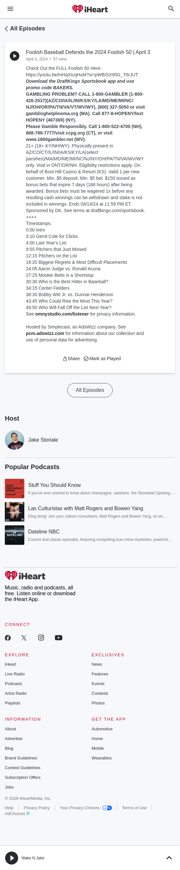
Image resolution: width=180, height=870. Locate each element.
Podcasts (13, 683)
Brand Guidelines (21, 758)
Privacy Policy (37, 807)
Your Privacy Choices (86, 807)
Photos (98, 703)
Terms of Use (134, 807)
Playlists (12, 703)
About (10, 728)
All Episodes (27, 28)
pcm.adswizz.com (45, 333)
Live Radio (15, 673)
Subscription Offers (22, 777)
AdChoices (17, 813)
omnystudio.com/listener (62, 314)
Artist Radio (16, 693)
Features (100, 673)
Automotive (102, 728)
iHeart (10, 664)
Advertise (13, 738)
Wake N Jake (32, 858)
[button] (71, 358)
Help (9, 807)
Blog (9, 748)
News (97, 664)
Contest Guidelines (22, 767)
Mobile (98, 748)
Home (97, 738)
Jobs (9, 787)
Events (98, 683)
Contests (100, 693)
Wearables (102, 758)
